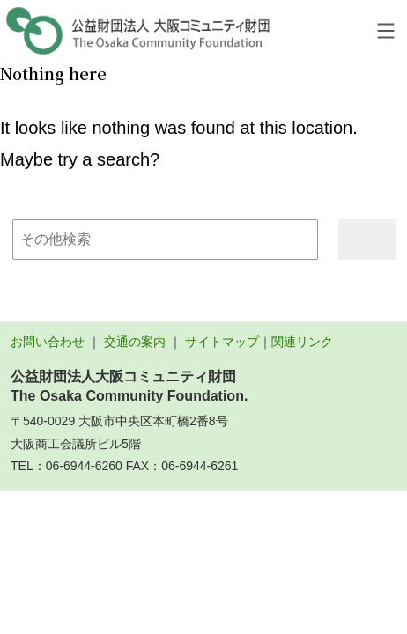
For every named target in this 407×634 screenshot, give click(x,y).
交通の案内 (135, 342)
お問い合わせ (48, 342)
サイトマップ (222, 342)
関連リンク (302, 342)
